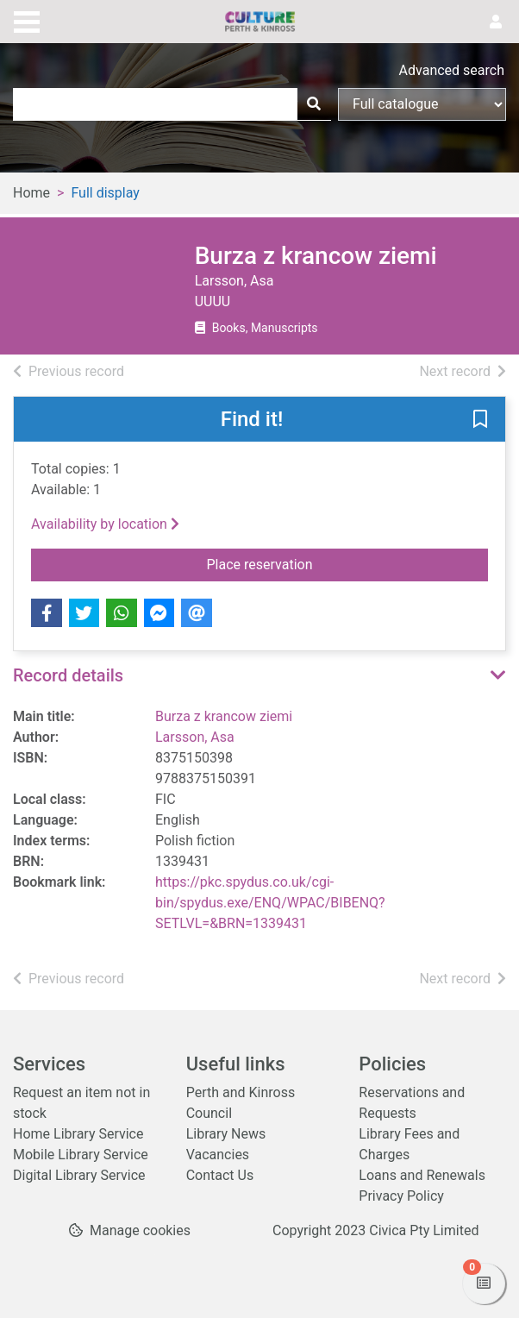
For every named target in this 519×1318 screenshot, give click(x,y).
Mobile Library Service (80, 1154)
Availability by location (105, 524)
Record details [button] (68, 675)
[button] (480, 420)
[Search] (314, 104)
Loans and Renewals (422, 1175)
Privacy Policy (401, 1196)
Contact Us (220, 1175)
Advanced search (451, 70)
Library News (226, 1134)
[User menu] (495, 22)
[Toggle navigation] (27, 20)
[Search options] (422, 104)
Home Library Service (78, 1134)
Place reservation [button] (338, 563)
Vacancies (217, 1154)
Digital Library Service (79, 1175)
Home (31, 193)
